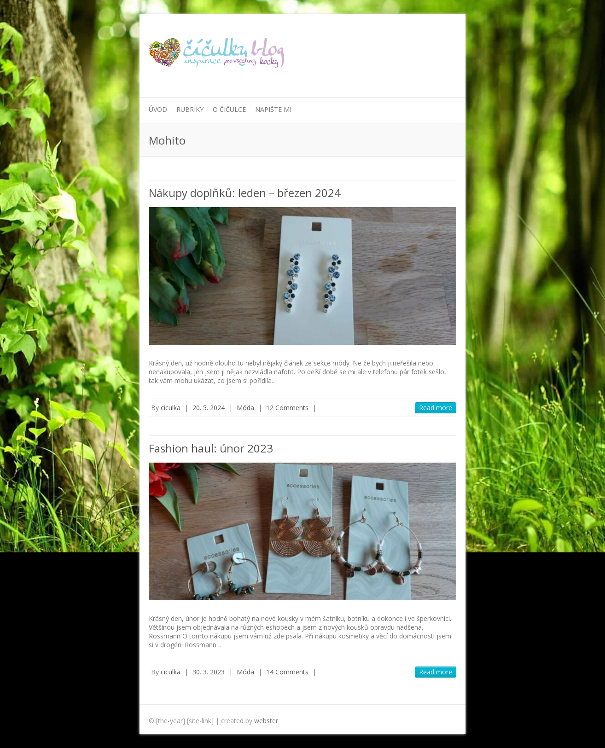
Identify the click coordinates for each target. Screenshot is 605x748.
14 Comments (287, 671)
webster (266, 720)
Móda (245, 407)
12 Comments (287, 407)
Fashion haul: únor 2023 (211, 448)
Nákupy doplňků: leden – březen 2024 (245, 192)
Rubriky (190, 109)
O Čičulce (229, 109)
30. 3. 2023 (208, 671)
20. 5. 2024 (208, 407)
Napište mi (273, 109)
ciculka (170, 407)
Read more (435, 407)
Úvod (158, 109)
